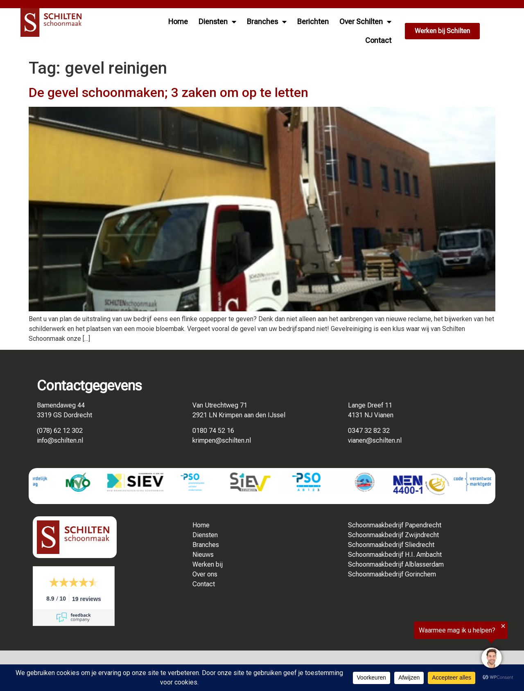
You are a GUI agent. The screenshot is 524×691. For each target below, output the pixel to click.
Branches (267, 21)
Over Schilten (365, 21)
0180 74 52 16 (213, 430)
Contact (378, 40)
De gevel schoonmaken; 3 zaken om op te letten (168, 92)
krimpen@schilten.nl (221, 440)
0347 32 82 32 (369, 430)
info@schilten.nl (60, 440)
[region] (423, 648)
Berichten (313, 21)
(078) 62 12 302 (60, 430)
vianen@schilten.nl (375, 440)
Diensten (217, 21)
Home (178, 21)
